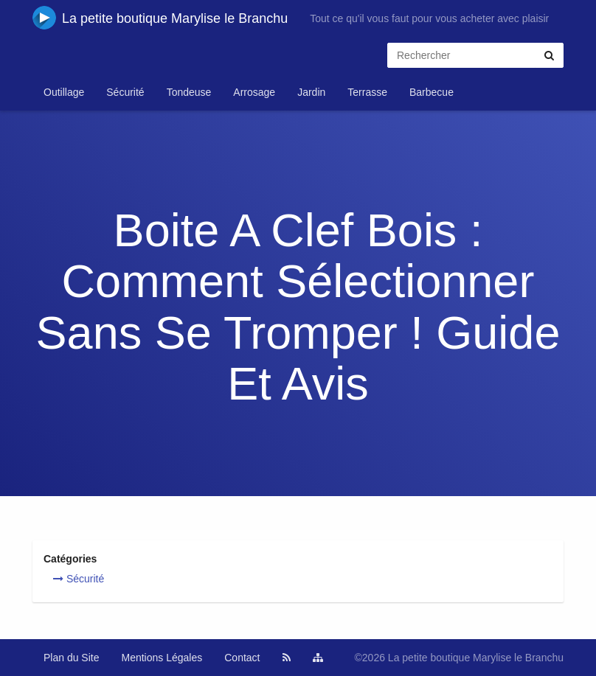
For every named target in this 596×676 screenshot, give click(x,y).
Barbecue (431, 92)
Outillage (64, 92)
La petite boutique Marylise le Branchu (160, 17)
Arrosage (254, 92)
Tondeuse (189, 92)
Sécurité (125, 92)
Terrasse (367, 92)
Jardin (311, 92)
